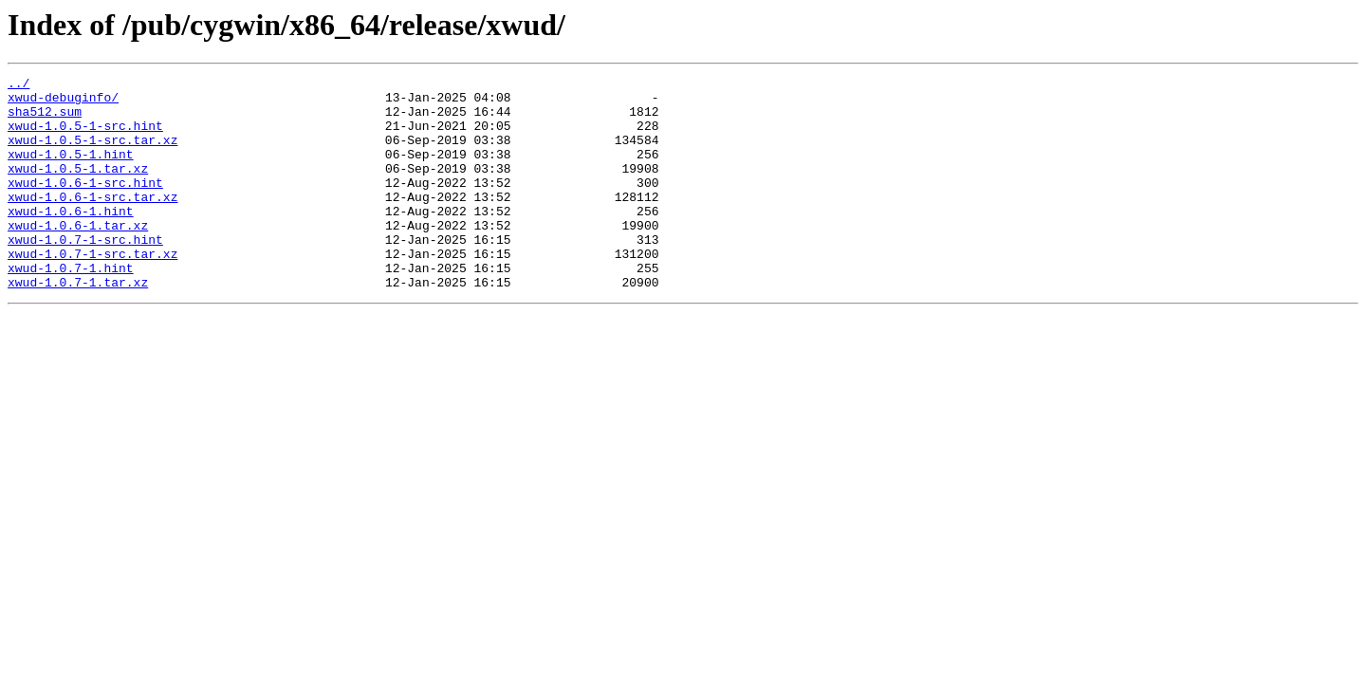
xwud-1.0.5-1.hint (71, 170)
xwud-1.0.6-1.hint (71, 239)
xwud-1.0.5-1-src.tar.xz (92, 153)
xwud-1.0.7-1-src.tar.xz (92, 290)
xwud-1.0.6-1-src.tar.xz (92, 222)
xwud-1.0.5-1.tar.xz (78, 187)
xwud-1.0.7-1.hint (71, 307)
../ (18, 85)
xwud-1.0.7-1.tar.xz (78, 324)
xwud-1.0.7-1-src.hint (85, 273)
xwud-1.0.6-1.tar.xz (78, 256)
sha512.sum (45, 119)
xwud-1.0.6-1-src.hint (85, 204)
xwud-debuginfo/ (63, 102)
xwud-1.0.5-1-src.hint (85, 136)
